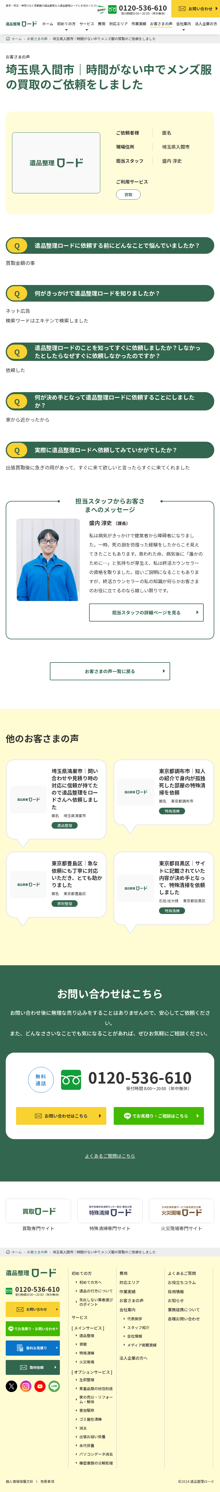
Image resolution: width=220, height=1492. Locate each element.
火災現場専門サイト (181, 1214)
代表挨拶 (134, 1318)
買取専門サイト (38, 1214)
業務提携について (184, 1309)
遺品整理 (86, 1335)
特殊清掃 (86, 1353)
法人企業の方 (206, 23)
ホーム (47, 23)
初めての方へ (90, 1282)
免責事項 (47, 1481)
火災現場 (86, 1362)
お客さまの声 (161, 23)
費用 (101, 23)
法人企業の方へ (133, 1358)
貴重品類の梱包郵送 (96, 1388)
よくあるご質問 (182, 1273)
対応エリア (118, 23)
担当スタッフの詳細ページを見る (146, 612)
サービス (80, 1317)
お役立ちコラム (182, 1282)
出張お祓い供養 (92, 1436)
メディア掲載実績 (142, 1345)
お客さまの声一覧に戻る (110, 671)
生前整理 (86, 1379)
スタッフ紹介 (138, 1327)
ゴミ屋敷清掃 (90, 1419)
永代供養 (86, 1445)
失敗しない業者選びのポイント (96, 1302)
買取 (128, 194)
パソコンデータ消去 (96, 1454)
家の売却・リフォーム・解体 (96, 1399)
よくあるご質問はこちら (110, 1155)
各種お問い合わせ (184, 1319)
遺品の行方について (96, 1291)
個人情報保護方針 (19, 1481)
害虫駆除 (86, 1410)
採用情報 (176, 1291)
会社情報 (134, 1336)
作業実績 (138, 23)
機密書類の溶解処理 (96, 1463)
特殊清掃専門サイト (110, 1214)
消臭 (83, 1428)
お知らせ (176, 1300)
